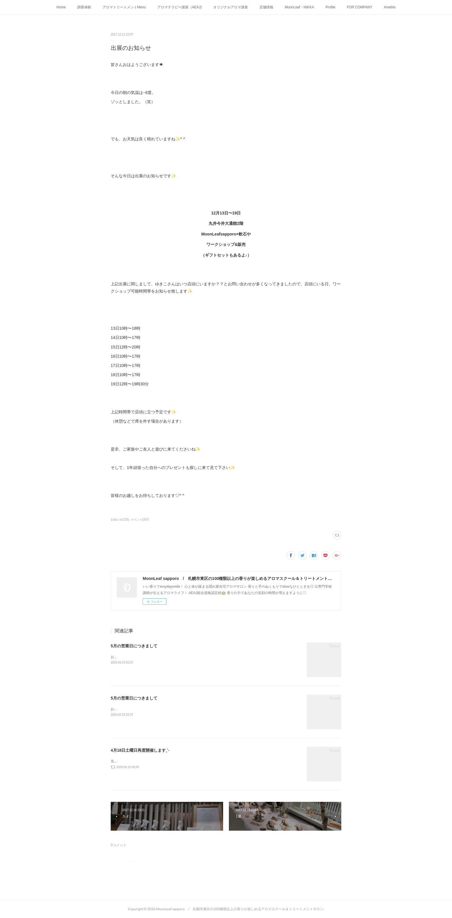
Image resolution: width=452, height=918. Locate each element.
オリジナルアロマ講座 (230, 7)
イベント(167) (140, 519)
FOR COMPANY (359, 7)
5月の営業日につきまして (134, 646)
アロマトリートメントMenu (124, 7)
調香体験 (84, 7)
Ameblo (390, 7)
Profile (330, 7)
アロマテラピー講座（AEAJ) (179, 7)
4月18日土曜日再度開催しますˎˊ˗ (140, 750)
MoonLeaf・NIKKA (299, 7)
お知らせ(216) (120, 519)
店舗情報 (266, 7)
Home (61, 7)
